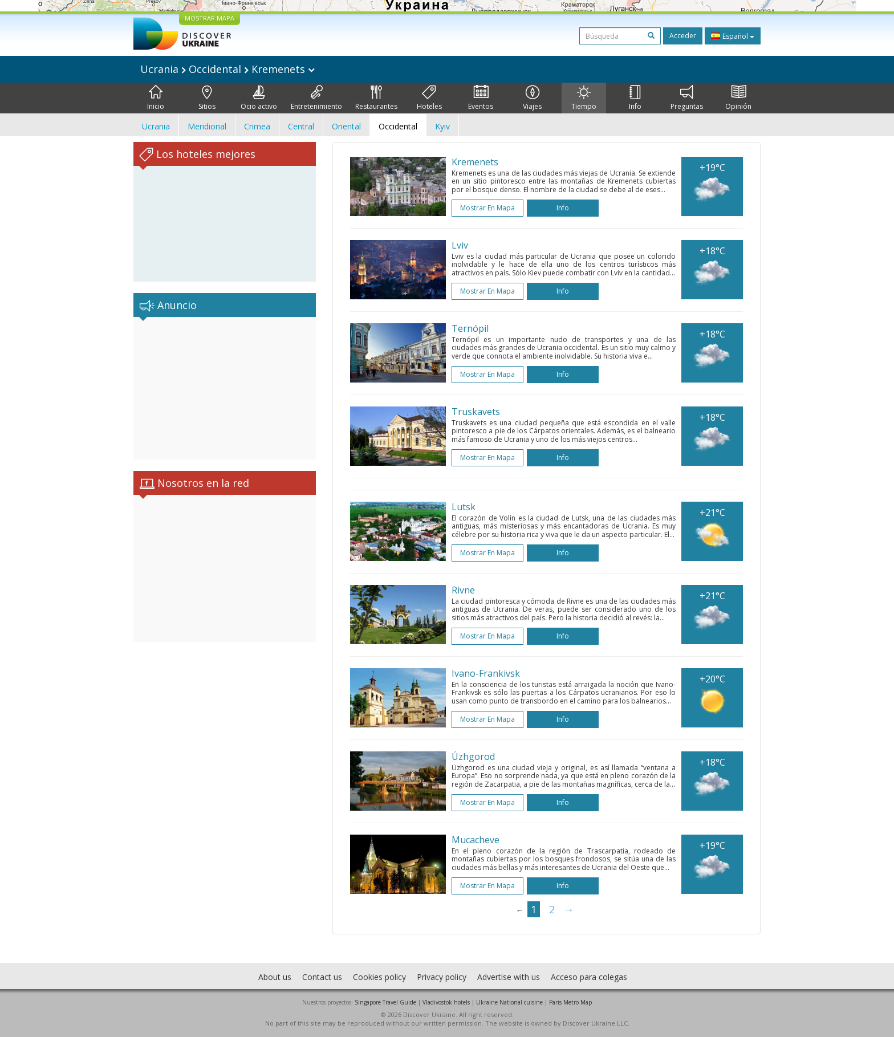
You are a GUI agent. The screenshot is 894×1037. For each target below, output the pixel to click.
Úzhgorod (473, 756)
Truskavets (476, 411)
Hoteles (429, 98)
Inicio (155, 98)
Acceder (682, 35)
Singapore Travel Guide (385, 1002)
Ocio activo (259, 98)
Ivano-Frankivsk (486, 673)
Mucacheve (475, 839)
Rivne (463, 590)
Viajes (532, 98)
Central (301, 126)
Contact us (322, 976)
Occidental (398, 126)
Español (732, 36)
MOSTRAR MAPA (209, 18)
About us (274, 976)
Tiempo (583, 98)
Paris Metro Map (570, 1002)
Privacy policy (441, 976)
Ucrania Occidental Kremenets (227, 69)
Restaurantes (376, 98)
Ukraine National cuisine (509, 1002)
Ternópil (470, 328)
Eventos (480, 98)
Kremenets (475, 162)
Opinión (738, 98)
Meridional (207, 126)
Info (635, 98)
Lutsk (464, 507)
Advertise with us (508, 976)
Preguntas (686, 98)
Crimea (257, 126)
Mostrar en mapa (487, 208)
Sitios (207, 98)
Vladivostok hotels (446, 1002)
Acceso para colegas (589, 976)
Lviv (460, 245)
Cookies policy (379, 976)
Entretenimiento (316, 98)
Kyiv (442, 126)
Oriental (346, 126)
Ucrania (156, 126)
